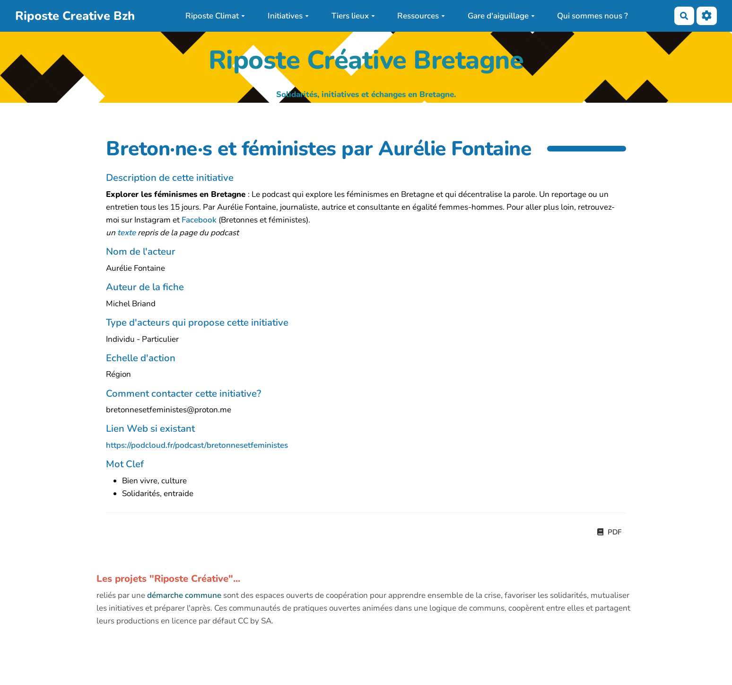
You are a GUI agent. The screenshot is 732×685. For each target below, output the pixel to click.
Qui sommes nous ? (592, 15)
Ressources (421, 15)
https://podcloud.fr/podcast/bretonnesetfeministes (197, 445)
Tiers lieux (353, 15)
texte (126, 232)
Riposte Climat (215, 15)
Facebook (199, 219)
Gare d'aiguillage (501, 15)
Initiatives (288, 15)
